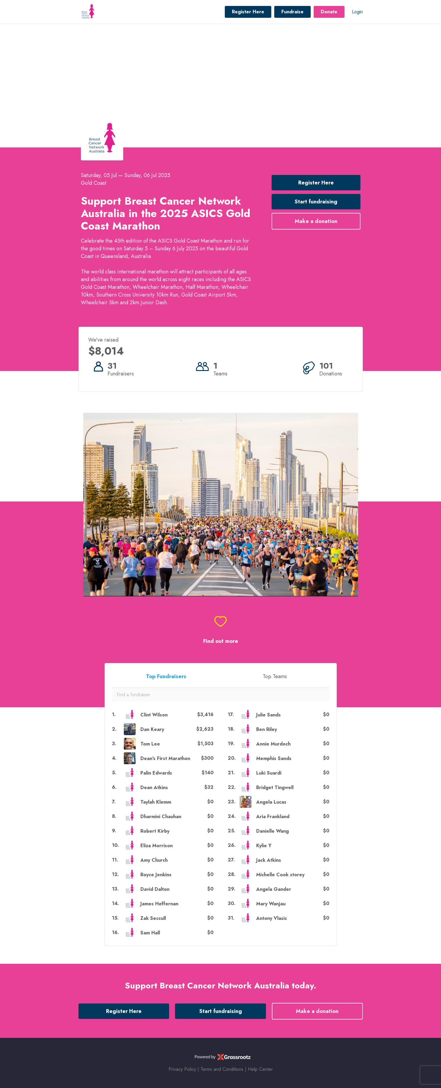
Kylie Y (263, 845)
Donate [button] (329, 11)
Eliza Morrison (156, 845)
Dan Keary (152, 729)
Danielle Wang (272, 831)
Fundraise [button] (292, 11)
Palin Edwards (156, 773)
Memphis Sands (273, 758)
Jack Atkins (268, 860)
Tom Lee (150, 744)
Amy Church (154, 860)
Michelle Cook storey (280, 874)
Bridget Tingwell (275, 787)
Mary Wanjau (271, 904)
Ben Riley (266, 729)
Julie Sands (268, 715)
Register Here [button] (248, 11)
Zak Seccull (153, 918)
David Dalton (154, 889)
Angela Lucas (271, 802)
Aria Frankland (272, 816)
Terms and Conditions (222, 1069)
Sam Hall (150, 933)
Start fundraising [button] (316, 202)
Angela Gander (273, 889)
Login (357, 11)
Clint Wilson (154, 715)
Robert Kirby (154, 831)
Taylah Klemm (155, 802)
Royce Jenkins (155, 874)
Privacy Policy (182, 1069)
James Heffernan (159, 904)
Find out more (220, 641)
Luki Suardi (268, 773)
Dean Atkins (154, 787)
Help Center (260, 1069)
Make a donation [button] (316, 221)
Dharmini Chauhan (160, 816)
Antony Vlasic (271, 918)
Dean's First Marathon (165, 758)
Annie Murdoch (273, 744)
